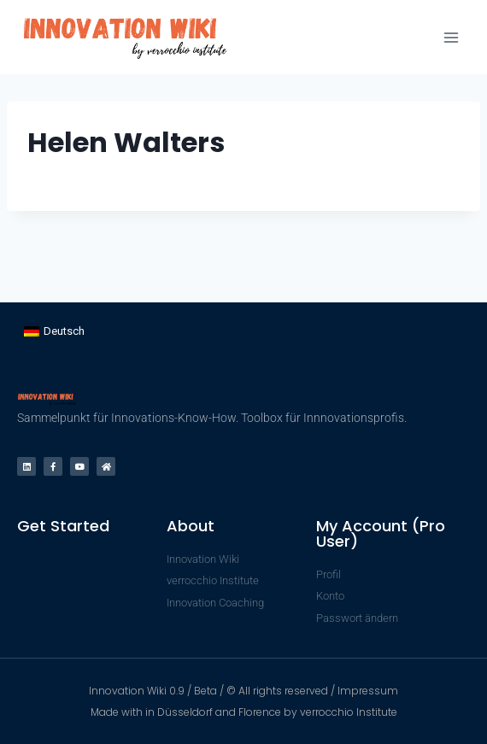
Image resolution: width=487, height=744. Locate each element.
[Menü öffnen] (450, 37)
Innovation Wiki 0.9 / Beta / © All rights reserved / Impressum (243, 690)
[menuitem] (54, 331)
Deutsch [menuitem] (64, 331)
